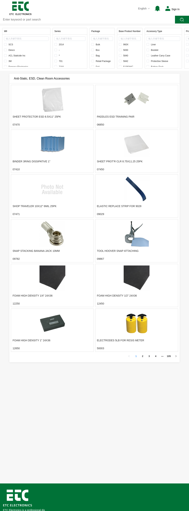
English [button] (144, 8)
